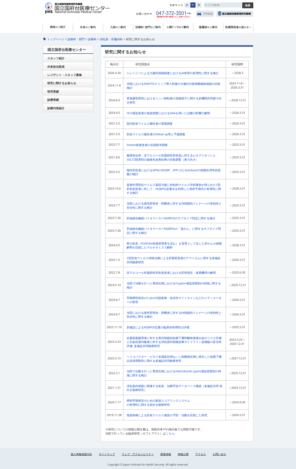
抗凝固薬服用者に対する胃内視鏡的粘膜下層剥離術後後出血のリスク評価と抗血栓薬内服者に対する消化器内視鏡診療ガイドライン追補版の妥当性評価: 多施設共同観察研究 (174, 342)
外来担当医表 (56, 67)
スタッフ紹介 (56, 58)
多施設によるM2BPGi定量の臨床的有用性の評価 (158, 327)
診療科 (92, 39)
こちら (170, 433)
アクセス (205, 14)
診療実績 (53, 100)
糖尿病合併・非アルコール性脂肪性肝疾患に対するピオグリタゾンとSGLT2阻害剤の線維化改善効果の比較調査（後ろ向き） (171, 157)
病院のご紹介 (58, 27)
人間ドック (178, 27)
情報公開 (183, 454)
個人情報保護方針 (81, 454)
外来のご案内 (88, 27)
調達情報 (165, 454)
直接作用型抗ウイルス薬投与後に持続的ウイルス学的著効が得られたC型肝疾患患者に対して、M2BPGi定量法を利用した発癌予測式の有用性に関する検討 (174, 189)
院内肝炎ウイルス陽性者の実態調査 (150, 123)
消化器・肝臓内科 (111, 39)
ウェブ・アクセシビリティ (138, 454)
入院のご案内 (118, 27)
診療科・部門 (148, 27)
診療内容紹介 (56, 108)
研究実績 (53, 91)
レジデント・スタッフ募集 (64, 75)
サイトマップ (107, 454)
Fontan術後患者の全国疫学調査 (147, 145)
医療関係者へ (238, 27)
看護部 (208, 27)
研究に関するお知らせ (61, 83)
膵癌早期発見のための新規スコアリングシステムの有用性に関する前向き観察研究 (158, 403)
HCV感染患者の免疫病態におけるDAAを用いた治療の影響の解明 (168, 113)
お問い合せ (219, 454)
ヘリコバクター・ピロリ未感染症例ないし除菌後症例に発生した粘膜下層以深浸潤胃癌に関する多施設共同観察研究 (174, 359)
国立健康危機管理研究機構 (234, 14)
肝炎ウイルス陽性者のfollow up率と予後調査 (156, 134)
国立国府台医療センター (85, 10)
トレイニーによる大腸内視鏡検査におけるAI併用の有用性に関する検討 (173, 73)
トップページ (55, 39)
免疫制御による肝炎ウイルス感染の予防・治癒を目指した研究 (167, 415)
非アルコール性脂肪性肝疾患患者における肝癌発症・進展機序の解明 (171, 273)
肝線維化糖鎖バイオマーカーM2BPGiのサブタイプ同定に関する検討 (171, 218)
